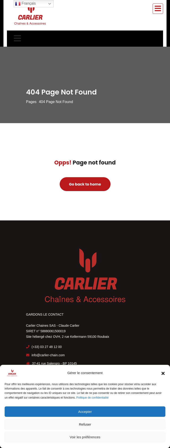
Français (25, 3)
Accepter (85, 412)
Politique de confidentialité (92, 397)
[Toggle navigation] (158, 8)
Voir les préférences (85, 437)
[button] (163, 373)
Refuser (85, 424)
